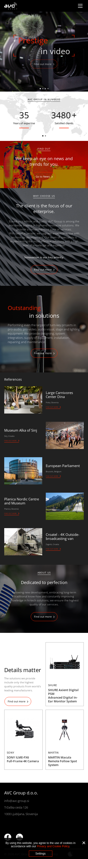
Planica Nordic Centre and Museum (21, 501)
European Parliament (63, 465)
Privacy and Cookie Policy (53, 846)
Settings (40, 853)
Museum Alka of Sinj (20, 430)
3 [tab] (45, 88)
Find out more (42, 64)
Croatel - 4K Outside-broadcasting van (62, 536)
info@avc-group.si (16, 801)
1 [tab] (40, 88)
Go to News (43, 176)
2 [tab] (42, 88)
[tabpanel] (44, 52)
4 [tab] (48, 88)
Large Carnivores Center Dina (59, 394)
